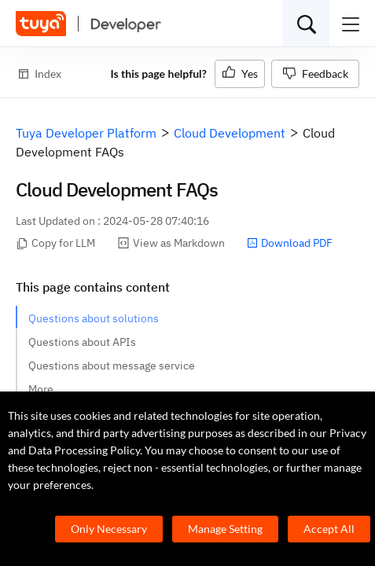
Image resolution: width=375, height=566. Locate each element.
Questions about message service (111, 365)
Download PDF (290, 242)
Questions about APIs (82, 342)
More (40, 389)
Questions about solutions (93, 318)
